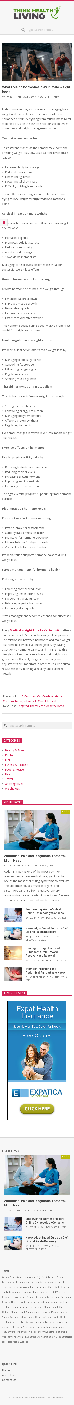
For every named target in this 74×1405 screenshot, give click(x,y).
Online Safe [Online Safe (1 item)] (41, 1317)
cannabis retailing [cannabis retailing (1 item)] (25, 1287)
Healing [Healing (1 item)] (15, 1302)
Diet (7, 760)
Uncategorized (14, 784)
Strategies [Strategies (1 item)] (67, 1336)
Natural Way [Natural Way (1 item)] (8, 1317)
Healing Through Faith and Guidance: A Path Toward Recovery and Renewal (43, 952)
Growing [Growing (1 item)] (6, 1302)
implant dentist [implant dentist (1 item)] (36, 1302)
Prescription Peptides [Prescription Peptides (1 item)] (33, 1327)
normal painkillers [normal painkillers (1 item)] (24, 1317)
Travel (9, 779)
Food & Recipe (14, 769)
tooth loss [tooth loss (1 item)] (7, 1341)
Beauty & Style (14, 750)
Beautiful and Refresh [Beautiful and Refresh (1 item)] (27, 1282)
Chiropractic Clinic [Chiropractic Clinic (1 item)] (44, 1287)
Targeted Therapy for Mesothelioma (40, 706)
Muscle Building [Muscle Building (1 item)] (59, 1312)
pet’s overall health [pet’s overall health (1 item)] (12, 1327)
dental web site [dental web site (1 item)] (40, 1292)
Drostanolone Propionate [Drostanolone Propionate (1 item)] (25, 1297)
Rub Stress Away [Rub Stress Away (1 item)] (33, 1336)
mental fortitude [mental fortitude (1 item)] (34, 1307)
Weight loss (12, 788)
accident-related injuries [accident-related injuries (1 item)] (32, 1277)
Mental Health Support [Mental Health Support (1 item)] (23, 1312)
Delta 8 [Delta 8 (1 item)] (58, 1287)
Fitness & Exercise (16, 765)
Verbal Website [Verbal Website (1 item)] (20, 1341)
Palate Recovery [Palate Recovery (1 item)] (27, 1322)
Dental (9, 755)
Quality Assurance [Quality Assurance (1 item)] (54, 1327)
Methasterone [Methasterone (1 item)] (43, 1312)
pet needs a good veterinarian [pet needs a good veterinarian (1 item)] (51, 1322)
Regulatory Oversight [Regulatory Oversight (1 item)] (43, 1331)
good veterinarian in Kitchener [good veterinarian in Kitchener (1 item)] (55, 1297)
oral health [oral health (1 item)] (53, 1317)
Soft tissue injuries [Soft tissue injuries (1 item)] (51, 1336)
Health (56, 97)
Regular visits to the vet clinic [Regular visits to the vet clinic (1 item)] (17, 1331)
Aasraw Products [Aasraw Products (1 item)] (10, 1277)
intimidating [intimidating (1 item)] (51, 1302)
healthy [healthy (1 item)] (23, 1302)
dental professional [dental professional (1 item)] (22, 1292)
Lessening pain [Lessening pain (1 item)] (17, 1307)
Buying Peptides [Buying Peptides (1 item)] (48, 1282)
